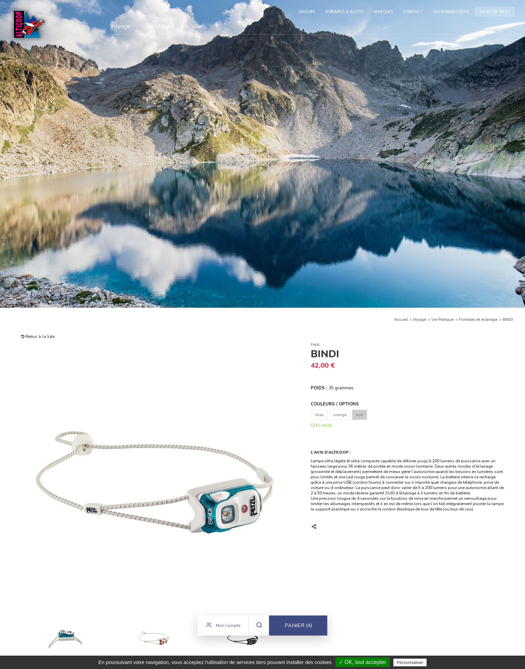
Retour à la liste (38, 336)
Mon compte (223, 627)
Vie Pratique (442, 319)
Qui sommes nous (451, 11)
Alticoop (29, 24)
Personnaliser (410, 662)
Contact (413, 11)
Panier (298, 627)
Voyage (120, 26)
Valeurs (306, 11)
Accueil (401, 319)
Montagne (160, 26)
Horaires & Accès (344, 11)
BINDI (508, 319)
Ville (196, 26)
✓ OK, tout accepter (362, 662)
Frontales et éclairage (478, 319)
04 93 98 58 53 (495, 11)
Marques (383, 11)
